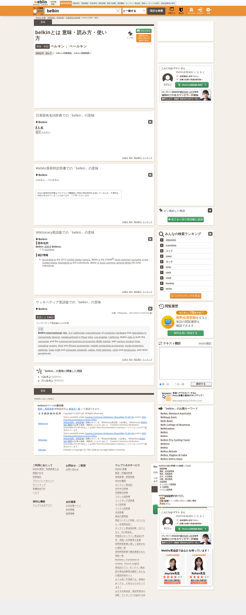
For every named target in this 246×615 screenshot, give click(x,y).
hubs (51, 349)
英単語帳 (101, 3)
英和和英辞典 (65, 3)
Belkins (165, 443)
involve (170, 283)
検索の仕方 (38, 472)
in (145, 332)
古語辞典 (163, 482)
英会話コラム (165, 504)
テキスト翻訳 (172, 343)
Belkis (164, 447)
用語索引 (138, 158)
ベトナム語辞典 (166, 490)
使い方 (181, 11)
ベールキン (53, 179)
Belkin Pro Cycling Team (175, 440)
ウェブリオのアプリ (42, 505)
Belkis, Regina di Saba (174, 455)
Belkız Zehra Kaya (171, 458)
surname (49, 249)
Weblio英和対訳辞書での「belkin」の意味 (67, 168)
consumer (43, 341)
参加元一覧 (74, 408)
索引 (131, 158)
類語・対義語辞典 (123, 472)
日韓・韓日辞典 (166, 479)
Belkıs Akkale (169, 451)
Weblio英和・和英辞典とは (46, 468)
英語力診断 (111, 3)
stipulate (171, 240)
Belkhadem (168, 428)
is (99, 259)
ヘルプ (36, 492)
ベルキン (45, 132)
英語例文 (76, 3)
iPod (60, 345)
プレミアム (191, 13)
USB (58, 349)
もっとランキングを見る (185, 295)
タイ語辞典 (164, 487)
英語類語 (84, 3)
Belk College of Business (175, 424)
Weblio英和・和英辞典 (74, 422)
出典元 (125, 158)
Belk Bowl (167, 421)
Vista (90, 337)
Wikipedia (42, 440)
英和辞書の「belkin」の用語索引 (44, 398)
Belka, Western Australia (176, 413)
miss (168, 267)
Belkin (144, 422)
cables (91, 349)
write (169, 288)
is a (70, 332)
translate (171, 245)
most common (123, 259)
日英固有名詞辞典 (73, 17)
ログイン (200, 13)
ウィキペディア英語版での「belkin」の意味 (68, 302)
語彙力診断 (164, 501)
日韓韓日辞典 (121, 492)
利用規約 (37, 476)
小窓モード (171, 10)
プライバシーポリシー (43, 480)
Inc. (65, 332)
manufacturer (93, 332)
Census (86, 259)
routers (53, 345)
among (120, 262)
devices (56, 337)
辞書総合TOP (39, 488)
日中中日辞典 (121, 488)
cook (168, 278)
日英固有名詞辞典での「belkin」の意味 (65, 115)
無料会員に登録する (185, 333)
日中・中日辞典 (166, 476)
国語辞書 (163, 469)
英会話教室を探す (168, 3)
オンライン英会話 (133, 3)
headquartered (69, 337)
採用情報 (70, 513)
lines (137, 341)
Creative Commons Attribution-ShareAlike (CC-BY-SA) (109, 417)
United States (74, 259)
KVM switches (103, 349)
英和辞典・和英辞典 (56, 17)
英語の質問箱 (121, 516)
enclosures (130, 349)
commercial (65, 341)
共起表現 (93, 3)
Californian (79, 332)
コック (169, 250)
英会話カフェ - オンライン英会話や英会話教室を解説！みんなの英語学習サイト (130, 571)
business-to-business (84, 341)
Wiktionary (43, 423)
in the (145, 259)
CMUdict (42, 449)
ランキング (147, 158)
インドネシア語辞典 (168, 484)
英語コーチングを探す (151, 3)
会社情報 (70, 509)
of (102, 332)
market (106, 341)
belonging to (65, 262)
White (128, 262)
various (121, 341)
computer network (76, 349)
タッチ (169, 261)
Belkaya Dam (169, 417)
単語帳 (162, 498)
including (43, 345)
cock (168, 272)
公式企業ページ (73, 505)
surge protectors (134, 345)
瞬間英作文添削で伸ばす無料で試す (144, 38)
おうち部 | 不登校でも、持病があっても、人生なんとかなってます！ (130, 583)
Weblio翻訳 (205, 343)
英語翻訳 (120, 3)
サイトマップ (39, 484)
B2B (99, 341)
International (54, 332)
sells (130, 337)
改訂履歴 (68, 424)
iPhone (72, 345)
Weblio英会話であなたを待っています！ (185, 550)
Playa (84, 337)
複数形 (47, 246)
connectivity (44, 337)
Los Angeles (100, 337)
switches (43, 349)
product (130, 341)
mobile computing (101, 345)
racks (115, 349)
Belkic (164, 432)
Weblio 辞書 (41, 17)
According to (49, 259)
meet (169, 256)
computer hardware (115, 332)
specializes (138, 332)
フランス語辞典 (122, 496)
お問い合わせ (72, 469)
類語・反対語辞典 (167, 471)
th (113, 258)
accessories (83, 345)
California (113, 337)
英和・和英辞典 (46, 408)
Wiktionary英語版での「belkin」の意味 (65, 232)
